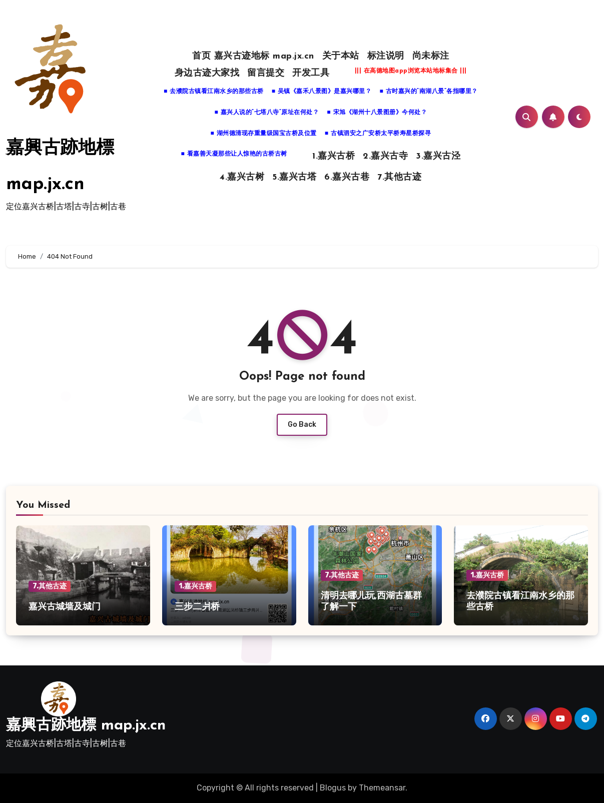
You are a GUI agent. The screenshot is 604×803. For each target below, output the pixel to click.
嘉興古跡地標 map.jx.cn (86, 725)
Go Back (302, 424)
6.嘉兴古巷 (346, 177)
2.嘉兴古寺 (385, 156)
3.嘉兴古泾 (438, 156)
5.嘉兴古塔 (294, 177)
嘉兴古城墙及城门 (65, 607)
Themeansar (382, 787)
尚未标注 (430, 56)
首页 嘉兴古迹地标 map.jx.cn (253, 56)
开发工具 (310, 73)
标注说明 (385, 56)
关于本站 (340, 56)
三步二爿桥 (197, 607)
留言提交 (265, 73)
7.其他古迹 (399, 177)
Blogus (333, 787)
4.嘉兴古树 (242, 177)
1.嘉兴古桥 (333, 156)
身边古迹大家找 (207, 73)
